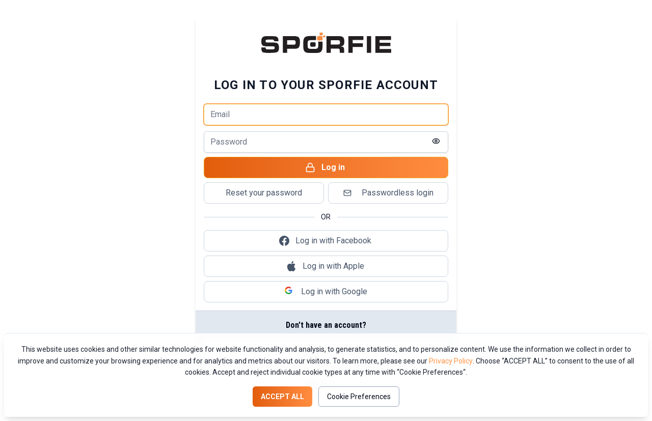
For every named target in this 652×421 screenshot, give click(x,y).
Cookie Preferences (359, 396)
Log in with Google (326, 292)
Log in (325, 167)
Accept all (282, 396)
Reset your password (264, 193)
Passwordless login (387, 193)
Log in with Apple (325, 266)
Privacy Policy (451, 361)
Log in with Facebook (325, 241)
